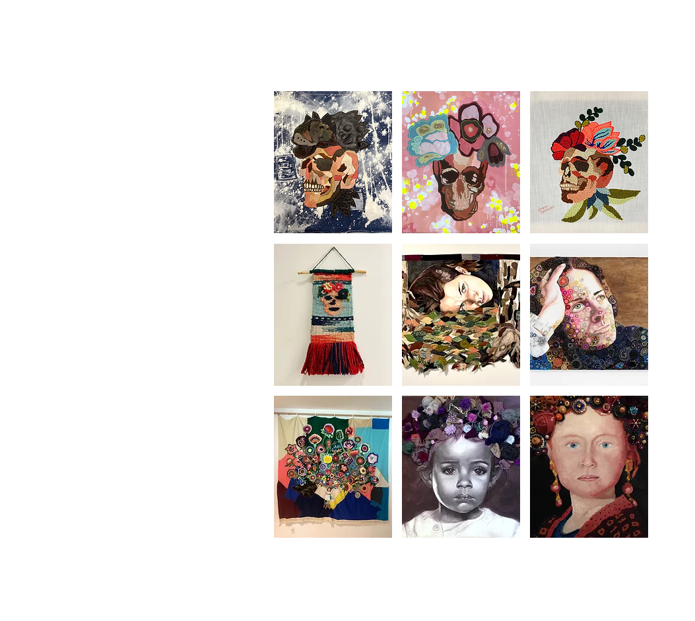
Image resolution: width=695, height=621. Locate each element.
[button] (333, 162)
